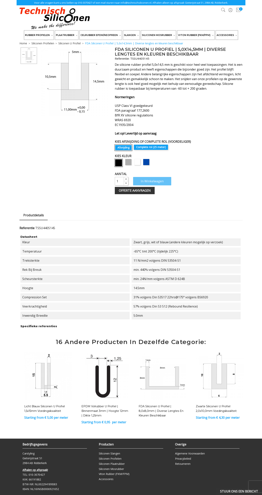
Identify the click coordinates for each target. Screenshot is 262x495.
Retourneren (182, 464)
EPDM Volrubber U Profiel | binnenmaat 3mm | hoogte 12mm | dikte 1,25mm (104, 411)
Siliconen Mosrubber (111, 469)
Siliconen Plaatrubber (112, 464)
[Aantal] (119, 181)
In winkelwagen (152, 181)
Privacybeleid (183, 458)
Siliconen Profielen (110, 458)
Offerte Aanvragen (135, 190)
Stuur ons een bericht (239, 491)
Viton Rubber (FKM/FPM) (114, 474)
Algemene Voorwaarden (190, 453)
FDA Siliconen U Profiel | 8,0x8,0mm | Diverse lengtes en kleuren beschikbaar (161, 411)
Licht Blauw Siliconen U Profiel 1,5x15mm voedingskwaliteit (44, 409)
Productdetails (33, 215)
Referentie (27, 228)
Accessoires (106, 479)
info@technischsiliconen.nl (136, 2)
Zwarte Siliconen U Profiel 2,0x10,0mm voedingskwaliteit (216, 409)
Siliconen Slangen (109, 453)
